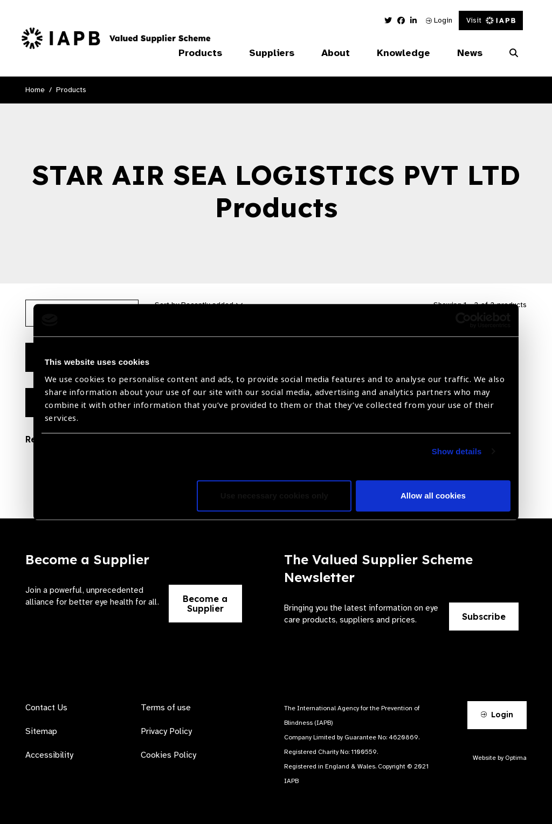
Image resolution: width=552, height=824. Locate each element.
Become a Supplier (205, 603)
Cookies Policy (168, 755)
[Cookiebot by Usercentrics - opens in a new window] (463, 320)
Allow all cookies (433, 495)
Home (35, 89)
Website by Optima (500, 757)
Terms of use (166, 707)
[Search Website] (513, 53)
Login (439, 20)
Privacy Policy (166, 731)
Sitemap (41, 731)
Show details (457, 451)
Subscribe (484, 616)
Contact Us (46, 707)
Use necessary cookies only (274, 495)
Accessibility (49, 755)
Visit (490, 20)
